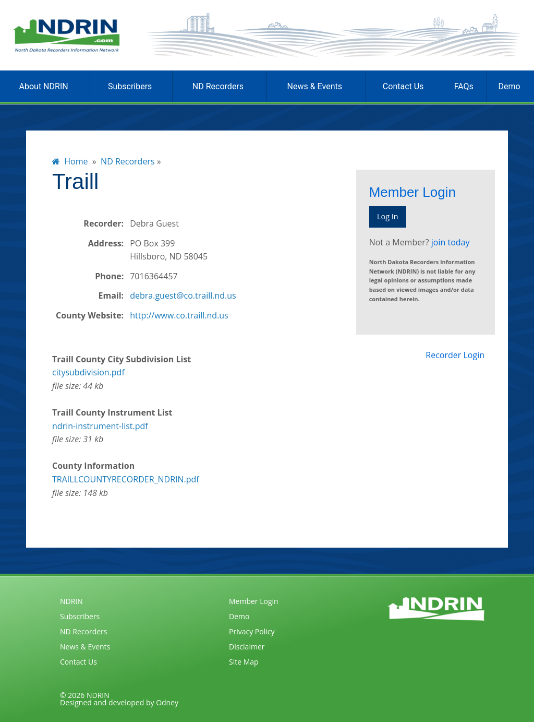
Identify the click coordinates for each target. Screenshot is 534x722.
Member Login (253, 601)
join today (450, 242)
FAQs (464, 86)
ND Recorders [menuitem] (127, 161)
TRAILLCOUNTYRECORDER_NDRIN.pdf (125, 479)
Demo (509, 86)
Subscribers (130, 86)
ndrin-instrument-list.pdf (100, 426)
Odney (167, 702)
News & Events (314, 86)
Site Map (244, 662)
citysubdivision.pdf (88, 372)
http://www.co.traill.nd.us (179, 315)
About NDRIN (43, 86)
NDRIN (71, 601)
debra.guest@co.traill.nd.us (183, 295)
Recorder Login (455, 355)
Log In (387, 216)
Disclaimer (246, 647)
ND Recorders (218, 86)
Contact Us (403, 86)
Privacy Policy (251, 631)
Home (70, 161)
